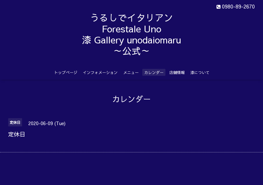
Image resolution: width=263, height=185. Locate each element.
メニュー (131, 72)
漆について (200, 72)
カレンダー (154, 72)
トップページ (65, 72)
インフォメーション (100, 72)
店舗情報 (177, 72)
